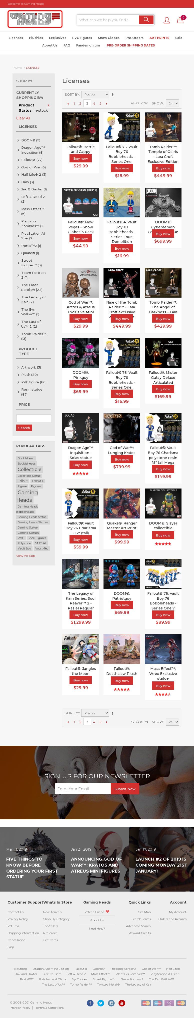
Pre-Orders (135, 38)
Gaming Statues (28, 532)
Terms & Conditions (50, 1008)
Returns (13, 926)
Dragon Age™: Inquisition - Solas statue (81, 453)
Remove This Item (48, 105)
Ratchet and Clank (52, 979)
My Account (177, 912)
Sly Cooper (79, 979)
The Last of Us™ (53, 984)
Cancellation (17, 940)
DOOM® (30, 140)
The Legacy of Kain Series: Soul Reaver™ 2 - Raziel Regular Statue (81, 603)
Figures (36, 486)
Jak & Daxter (34, 189)
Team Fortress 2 (33, 275)
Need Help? (97, 928)
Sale (178, 38)
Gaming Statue (28, 527)
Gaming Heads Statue (32, 517)
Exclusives (57, 38)
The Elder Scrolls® (31, 287)
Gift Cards (50, 940)
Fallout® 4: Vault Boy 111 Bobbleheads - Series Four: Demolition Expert (121, 234)
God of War (33, 167)
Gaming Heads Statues (33, 522)
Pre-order (50, 933)
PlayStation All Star (33, 235)
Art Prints (159, 38)
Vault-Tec (41, 548)
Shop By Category (56, 919)
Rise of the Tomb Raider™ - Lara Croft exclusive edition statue (122, 309)
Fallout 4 (37, 481)
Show (157, 103)
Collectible (30, 469)
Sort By (72, 94)
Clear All (23, 118)
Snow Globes (109, 38)
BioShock (20, 969)
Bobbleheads (27, 463)
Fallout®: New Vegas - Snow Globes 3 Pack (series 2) (81, 229)
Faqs (11, 947)
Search (24, 428)
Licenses (16, 38)
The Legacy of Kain (33, 299)
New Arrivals (52, 912)
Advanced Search (138, 926)
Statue (40, 543)
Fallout (23, 481)
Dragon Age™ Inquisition (50, 969)
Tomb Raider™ (33, 336)
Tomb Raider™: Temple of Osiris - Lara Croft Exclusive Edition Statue (163, 157)
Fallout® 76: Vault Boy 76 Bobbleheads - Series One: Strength (122, 382)
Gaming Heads (27, 496)
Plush (29, 375)
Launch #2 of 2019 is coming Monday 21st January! (161, 865)
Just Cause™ (52, 974)
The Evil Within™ (30, 311)
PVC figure (33, 382)
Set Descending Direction (113, 94)
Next (107, 103)
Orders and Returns (172, 919)
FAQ (67, 45)
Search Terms (141, 919)
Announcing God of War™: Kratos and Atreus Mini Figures (96, 865)
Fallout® (31, 160)
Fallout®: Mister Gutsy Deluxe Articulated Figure (163, 380)
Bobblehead (26, 458)
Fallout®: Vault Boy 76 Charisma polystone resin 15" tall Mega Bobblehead (163, 458)
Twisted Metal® (108, 984)
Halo (27, 182)
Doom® (99, 969)
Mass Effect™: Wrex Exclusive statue (163, 673)
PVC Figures (82, 38)
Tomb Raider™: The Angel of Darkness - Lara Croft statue (163, 309)
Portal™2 (31, 246)
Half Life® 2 (33, 174)
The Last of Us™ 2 (31, 324)
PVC (21, 538)
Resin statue (31, 391)
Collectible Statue (29, 476)
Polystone (24, 543)
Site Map (144, 912)
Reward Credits (140, 933)
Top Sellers (50, 926)
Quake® (30, 253)
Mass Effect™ (32, 211)
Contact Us (16, 912)
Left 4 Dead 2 (33, 199)
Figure (22, 486)
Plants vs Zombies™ (32, 223)
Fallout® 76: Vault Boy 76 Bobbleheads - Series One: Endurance (122, 157)
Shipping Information (23, 933)
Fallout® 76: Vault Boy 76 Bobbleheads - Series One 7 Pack (163, 603)
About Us (50, 45)
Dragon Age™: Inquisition (33, 149)
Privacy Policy (18, 919)
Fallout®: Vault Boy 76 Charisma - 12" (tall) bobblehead (81, 530)
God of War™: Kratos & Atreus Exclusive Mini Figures (81, 309)
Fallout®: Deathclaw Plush (121, 671)
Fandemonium (88, 45)
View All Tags (25, 555)
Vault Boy (24, 548)
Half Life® (173, 969)
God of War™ (151, 969)
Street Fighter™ (31, 262)
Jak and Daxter (26, 974)
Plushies (36, 38)
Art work (31, 367)
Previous (68, 103)
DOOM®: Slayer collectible (163, 525)
